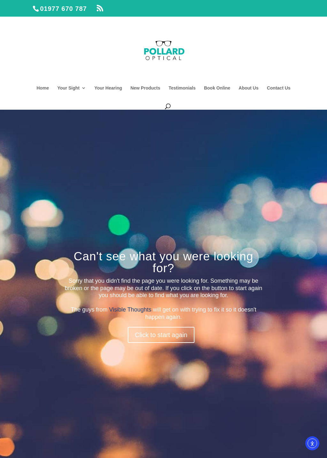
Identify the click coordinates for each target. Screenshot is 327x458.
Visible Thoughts (130, 309)
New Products (145, 88)
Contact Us (279, 88)
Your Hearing (108, 88)
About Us (248, 88)
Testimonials (182, 88)
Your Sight (68, 88)
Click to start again (161, 334)
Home (42, 88)
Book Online (217, 88)
